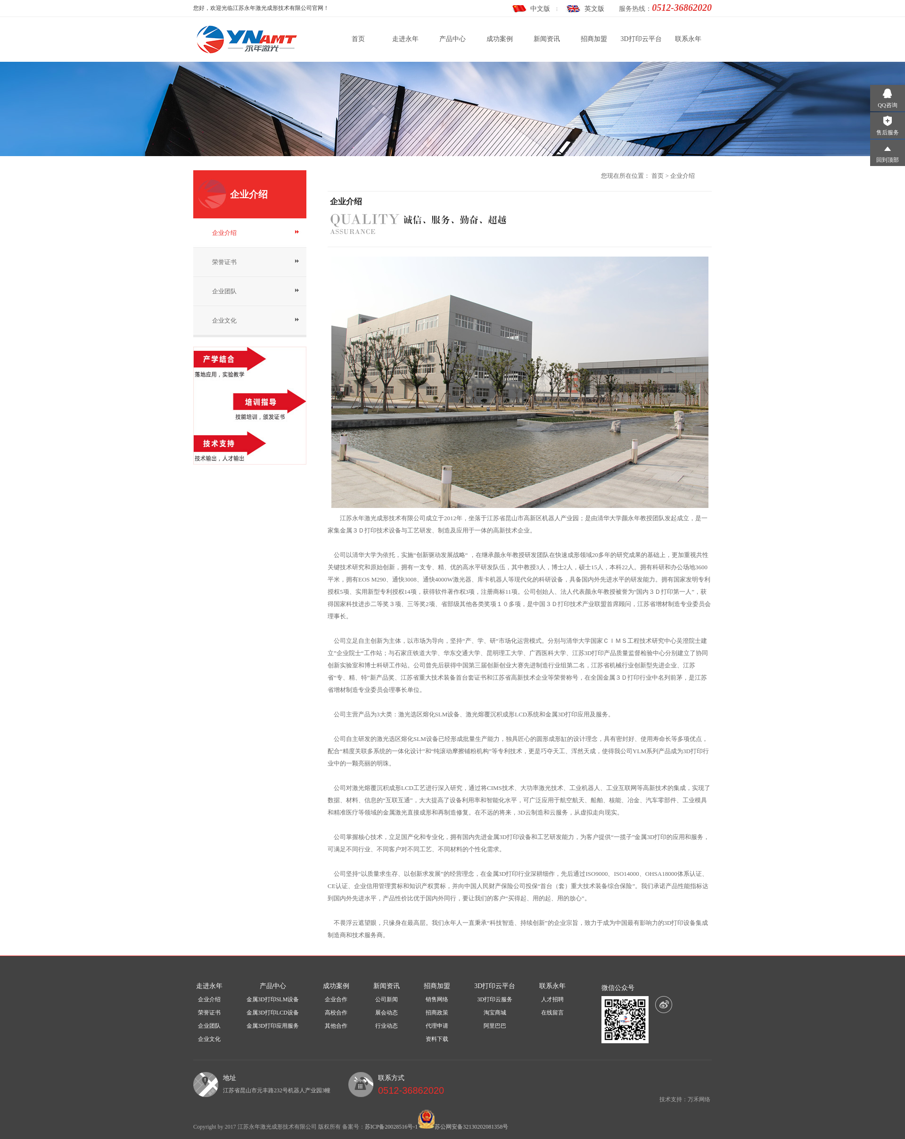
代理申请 (437, 1026)
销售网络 (437, 999)
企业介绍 (224, 232)
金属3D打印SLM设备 (273, 999)
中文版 (540, 8)
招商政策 (437, 1012)
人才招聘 (552, 999)
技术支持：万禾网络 (684, 1099)
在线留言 (552, 1012)
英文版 (594, 8)
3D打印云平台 (640, 38)
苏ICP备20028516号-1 (391, 1126)
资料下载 (437, 1039)
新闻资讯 (547, 38)
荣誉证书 (224, 262)
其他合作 (336, 1026)
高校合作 (336, 1012)
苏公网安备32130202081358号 (471, 1126)
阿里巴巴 (495, 1026)
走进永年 (405, 38)
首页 (358, 38)
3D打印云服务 (495, 999)
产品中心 (452, 38)
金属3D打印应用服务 (273, 1026)
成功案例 (499, 38)
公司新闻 (386, 999)
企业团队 (224, 291)
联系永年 (688, 38)
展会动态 (386, 1012)
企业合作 (336, 999)
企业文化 (224, 320)
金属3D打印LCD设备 (273, 1012)
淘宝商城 (495, 1012)
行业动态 (386, 1026)
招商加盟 (594, 38)
